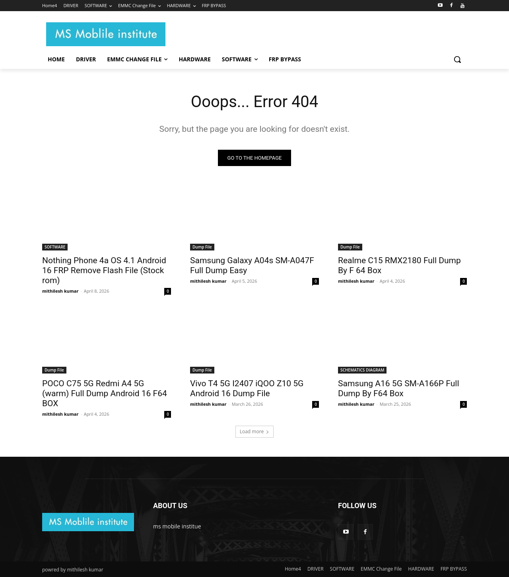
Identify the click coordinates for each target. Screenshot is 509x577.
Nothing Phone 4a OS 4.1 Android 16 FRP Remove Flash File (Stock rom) (104, 270)
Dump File (202, 247)
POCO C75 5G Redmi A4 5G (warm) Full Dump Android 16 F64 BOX (104, 393)
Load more (255, 431)
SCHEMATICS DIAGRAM (362, 370)
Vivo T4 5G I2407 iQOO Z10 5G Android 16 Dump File (246, 388)
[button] (457, 59)
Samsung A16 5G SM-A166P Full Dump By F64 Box (398, 388)
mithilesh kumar (60, 291)
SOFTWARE (55, 247)
